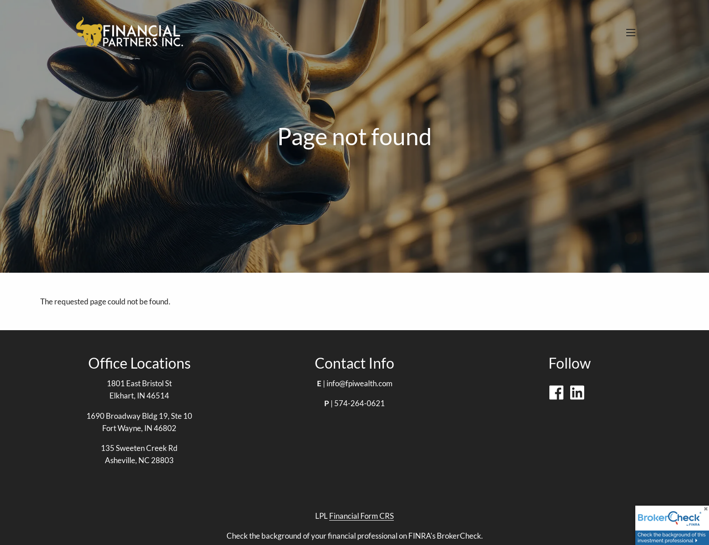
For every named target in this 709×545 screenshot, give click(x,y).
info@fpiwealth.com (359, 383)
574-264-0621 (359, 403)
